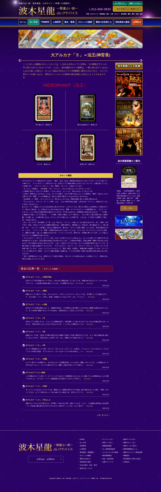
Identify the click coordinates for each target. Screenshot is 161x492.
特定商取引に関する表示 (132, 459)
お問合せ (137, 22)
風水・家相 (69, 22)
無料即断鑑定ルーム (130, 449)
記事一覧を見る (102, 415)
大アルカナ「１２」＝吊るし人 (37, 400)
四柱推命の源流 (122, 22)
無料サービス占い (129, 439)
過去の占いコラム (86, 468)
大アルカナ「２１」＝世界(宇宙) (38, 277)
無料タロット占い (129, 442)
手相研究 (45, 22)
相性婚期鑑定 (107, 455)
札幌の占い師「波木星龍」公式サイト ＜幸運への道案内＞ (44, 3)
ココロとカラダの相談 (110, 452)
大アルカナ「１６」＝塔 (35, 345)
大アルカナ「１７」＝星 (35, 332)
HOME (82, 439)
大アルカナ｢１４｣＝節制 (35, 372)
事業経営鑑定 (107, 446)
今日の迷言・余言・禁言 (88, 465)
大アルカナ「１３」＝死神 (36, 386)
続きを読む (90, 283)
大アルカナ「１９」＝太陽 (36, 304)
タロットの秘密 (85, 22)
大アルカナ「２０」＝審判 (36, 291)
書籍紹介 (126, 455)
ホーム (23, 22)
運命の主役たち (85, 459)
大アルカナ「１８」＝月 (35, 318)
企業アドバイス (107, 462)
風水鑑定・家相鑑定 (87, 452)
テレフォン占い (107, 439)
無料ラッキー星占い (130, 446)
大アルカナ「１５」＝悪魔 (36, 359)
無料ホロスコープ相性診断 (132, 452)
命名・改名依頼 (107, 459)
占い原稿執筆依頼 (108, 449)
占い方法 (34, 22)
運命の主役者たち (104, 22)
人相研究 (57, 22)
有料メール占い (107, 442)
